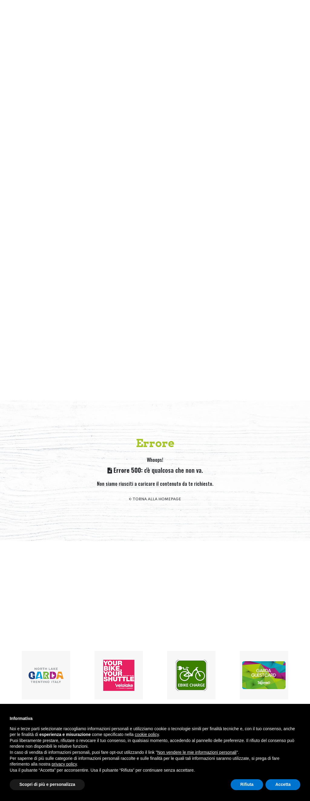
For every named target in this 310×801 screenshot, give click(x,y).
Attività (181, 14)
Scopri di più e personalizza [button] (47, 784)
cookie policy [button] (147, 734)
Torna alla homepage (155, 499)
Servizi (205, 14)
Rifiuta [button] (247, 784)
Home (123, 14)
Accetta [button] (283, 784)
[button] (292, 14)
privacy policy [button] (64, 764)
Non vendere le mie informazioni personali (196, 752)
